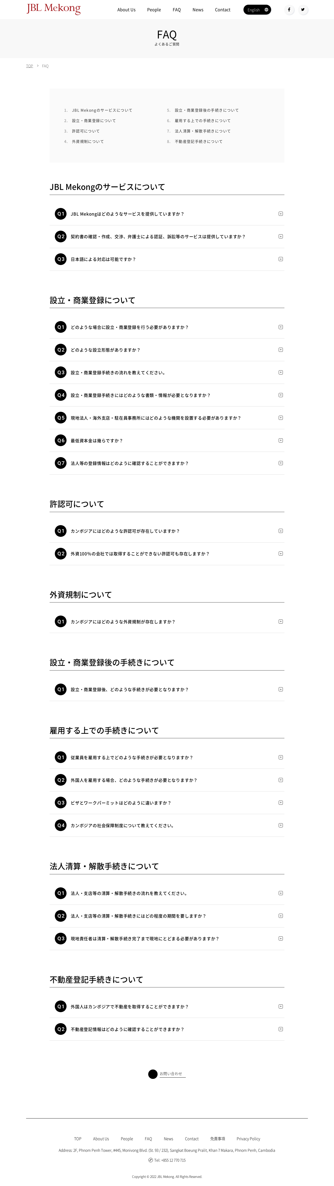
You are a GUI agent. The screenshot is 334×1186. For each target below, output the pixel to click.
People (154, 9)
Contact (222, 9)
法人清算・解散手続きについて (199, 130)
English (254, 9)
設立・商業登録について (90, 120)
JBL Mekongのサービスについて (98, 110)
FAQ (177, 9)
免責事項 (219, 1138)
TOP (29, 65)
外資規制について (84, 141)
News (198, 9)
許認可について (82, 130)
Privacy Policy (252, 1138)
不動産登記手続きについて (195, 141)
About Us (126, 9)
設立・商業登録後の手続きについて (203, 110)
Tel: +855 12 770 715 (167, 1160)
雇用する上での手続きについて (199, 120)
